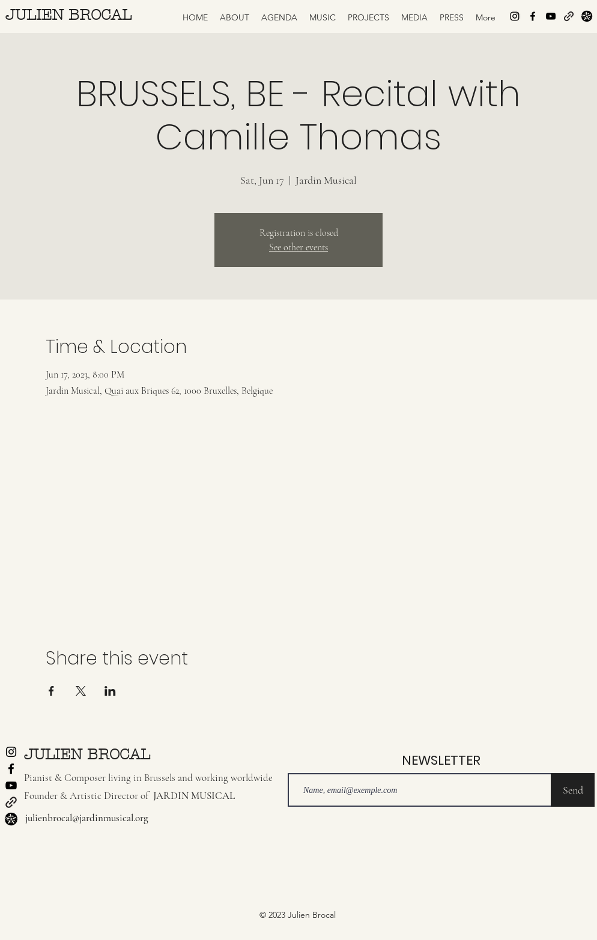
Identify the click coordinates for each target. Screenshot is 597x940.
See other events (298, 247)
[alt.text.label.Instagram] (515, 16)
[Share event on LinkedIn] (110, 691)
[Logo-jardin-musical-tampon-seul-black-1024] (587, 16)
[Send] (573, 790)
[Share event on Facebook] (51, 691)
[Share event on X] (80, 691)
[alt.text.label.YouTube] (551, 16)
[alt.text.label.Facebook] (533, 16)
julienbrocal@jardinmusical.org (86, 818)
